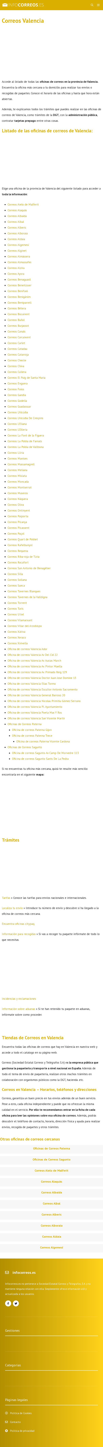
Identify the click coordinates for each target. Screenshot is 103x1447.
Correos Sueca (16, 585)
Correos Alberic (17, 227)
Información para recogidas (19, 934)
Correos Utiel (16, 614)
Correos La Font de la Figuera (26, 435)
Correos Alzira (16, 268)
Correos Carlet (16, 343)
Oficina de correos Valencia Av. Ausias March (34, 660)
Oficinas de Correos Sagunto (25, 747)
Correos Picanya (17, 522)
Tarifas (6, 898)
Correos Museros (18, 493)
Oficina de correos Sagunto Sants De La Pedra (40, 759)
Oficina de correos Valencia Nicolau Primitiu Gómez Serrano (44, 701)
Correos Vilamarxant (20, 620)
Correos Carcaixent (19, 337)
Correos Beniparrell (19, 302)
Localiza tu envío (12, 908)
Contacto (15, 1422)
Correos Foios (16, 389)
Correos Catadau (17, 349)
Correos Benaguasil (19, 279)
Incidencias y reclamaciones (19, 999)
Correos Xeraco (17, 637)
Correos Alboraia (18, 233)
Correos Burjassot (18, 326)
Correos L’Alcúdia (18, 412)
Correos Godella (17, 401)
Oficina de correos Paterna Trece (32, 736)
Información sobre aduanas (18, 1009)
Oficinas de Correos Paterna (24, 724)
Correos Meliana (17, 470)
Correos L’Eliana (17, 424)
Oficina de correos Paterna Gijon (32, 730)
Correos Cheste (17, 360)
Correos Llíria (16, 453)
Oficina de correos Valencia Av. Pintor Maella (35, 666)
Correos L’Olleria (17, 430)
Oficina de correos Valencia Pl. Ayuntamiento (35, 707)
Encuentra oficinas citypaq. (18, 924)
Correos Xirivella (18, 643)
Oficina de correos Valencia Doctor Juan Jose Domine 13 (42, 678)
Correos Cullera (17, 372)
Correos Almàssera (19, 256)
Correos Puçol (16, 533)
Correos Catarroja (18, 354)
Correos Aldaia (16, 239)
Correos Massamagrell (21, 464)
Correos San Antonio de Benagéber (29, 568)
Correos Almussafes (19, 262)
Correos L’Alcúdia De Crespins (25, 418)
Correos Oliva (16, 505)
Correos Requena (18, 551)
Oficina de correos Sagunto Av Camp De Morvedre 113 (45, 753)
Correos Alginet (17, 251)
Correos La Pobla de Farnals (25, 441)
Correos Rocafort (18, 562)
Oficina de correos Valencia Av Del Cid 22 (33, 655)
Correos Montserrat (20, 487)
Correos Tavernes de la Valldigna (27, 597)
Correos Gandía (17, 395)
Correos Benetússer (19, 285)
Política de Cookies (21, 1413)
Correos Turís (15, 608)
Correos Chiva (16, 366)
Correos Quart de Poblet (23, 539)
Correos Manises (17, 458)
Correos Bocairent (19, 314)
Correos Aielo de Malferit (23, 204)
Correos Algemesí (18, 245)
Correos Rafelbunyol (20, 545)
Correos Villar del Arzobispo (25, 626)
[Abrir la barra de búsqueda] (92, 5)
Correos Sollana (17, 580)
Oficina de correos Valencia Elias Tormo (32, 684)
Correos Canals (16, 331)
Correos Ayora (16, 274)
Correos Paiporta (18, 516)
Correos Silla (15, 574)
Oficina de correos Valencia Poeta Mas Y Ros (35, 712)
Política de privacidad (22, 1430)
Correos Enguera (17, 383)
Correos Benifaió (18, 291)
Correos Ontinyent (19, 510)
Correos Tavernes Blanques (24, 591)
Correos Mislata (17, 476)
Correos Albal (16, 222)
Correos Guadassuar (19, 406)
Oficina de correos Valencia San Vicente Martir (36, 718)
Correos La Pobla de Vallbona (26, 447)
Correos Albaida (17, 216)
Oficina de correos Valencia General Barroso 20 (36, 695)
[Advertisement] (51, 53)
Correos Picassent (18, 528)
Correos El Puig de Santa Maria (26, 378)
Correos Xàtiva (16, 632)
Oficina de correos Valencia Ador (27, 649)
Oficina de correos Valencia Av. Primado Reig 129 (37, 672)
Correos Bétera (17, 308)
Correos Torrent (17, 603)
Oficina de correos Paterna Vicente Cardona (43, 741)
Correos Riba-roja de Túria (23, 557)
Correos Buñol (16, 320)
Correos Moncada (18, 481)
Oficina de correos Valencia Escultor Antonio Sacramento (43, 689)
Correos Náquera (18, 499)
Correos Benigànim (19, 297)
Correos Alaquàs (17, 210)
